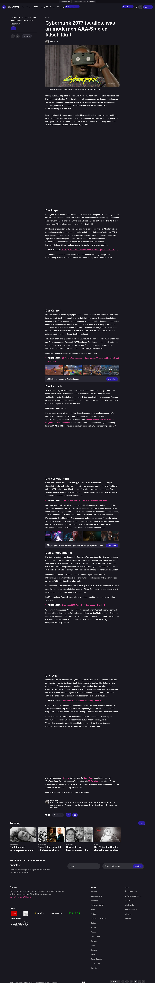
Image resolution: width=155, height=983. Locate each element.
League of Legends (98, 918)
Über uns (128, 914)
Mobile (93, 927)
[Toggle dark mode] (136, 7)
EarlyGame (88, 778)
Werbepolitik (130, 905)
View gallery (112, 379)
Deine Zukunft (96, 959)
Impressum (129, 901)
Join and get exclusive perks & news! (84, 1)
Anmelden (138, 866)
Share (27, 36)
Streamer (29, 7)
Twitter (88, 784)
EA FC (36, 7)
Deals (93, 946)
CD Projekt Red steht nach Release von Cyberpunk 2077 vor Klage (89, 250)
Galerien (94, 950)
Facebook (77, 784)
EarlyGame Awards (72, 7)
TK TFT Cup (95, 963)
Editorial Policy (131, 910)
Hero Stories (95, 968)
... (60, 807)
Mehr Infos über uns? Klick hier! (21, 897)
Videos (93, 932)
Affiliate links (131, 891)
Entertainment (96, 896)
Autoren (128, 918)
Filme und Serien (97, 905)
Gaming (42, 7)
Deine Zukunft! (128, 7)
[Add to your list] (18, 36)
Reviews (94, 941)
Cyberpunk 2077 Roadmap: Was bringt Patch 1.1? (82, 701)
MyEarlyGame (94, 781)
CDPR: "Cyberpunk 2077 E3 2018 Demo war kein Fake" (84, 500)
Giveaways (61, 7)
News (23, 7)
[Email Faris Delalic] (75, 815)
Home (47, 17)
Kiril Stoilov (84, 792)
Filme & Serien (51, 7)
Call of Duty (95, 936)
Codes (93, 923)
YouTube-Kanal (51, 781)
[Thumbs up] (13, 28)
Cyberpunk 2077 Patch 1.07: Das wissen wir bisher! (83, 605)
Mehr (141, 823)
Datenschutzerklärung (133, 896)
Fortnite (94, 914)
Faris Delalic (54, 800)
